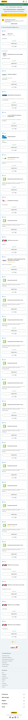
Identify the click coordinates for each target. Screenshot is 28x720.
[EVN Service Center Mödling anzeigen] (4, 605)
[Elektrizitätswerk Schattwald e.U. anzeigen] (4, 95)
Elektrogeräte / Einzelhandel (7, 661)
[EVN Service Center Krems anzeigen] (4, 565)
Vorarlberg (4, 683)
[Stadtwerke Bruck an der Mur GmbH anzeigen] (4, 54)
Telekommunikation (5, 664)
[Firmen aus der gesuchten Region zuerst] (1, 27)
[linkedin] (15, 717)
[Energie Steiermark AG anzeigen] (4, 220)
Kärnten (3, 686)
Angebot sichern (14, 23)
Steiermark (4, 676)
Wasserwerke (4, 662)
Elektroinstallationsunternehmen (8, 659)
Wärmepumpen (5, 666)
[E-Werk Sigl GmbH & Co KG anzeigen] (4, 158)
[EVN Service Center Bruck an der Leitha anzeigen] (4, 585)
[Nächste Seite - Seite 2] (18, 642)
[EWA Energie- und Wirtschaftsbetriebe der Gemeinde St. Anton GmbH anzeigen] (4, 260)
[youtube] (13, 717)
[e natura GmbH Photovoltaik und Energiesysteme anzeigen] (4, 116)
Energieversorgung (5, 655)
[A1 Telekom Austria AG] (14, 647)
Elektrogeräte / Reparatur (6, 657)
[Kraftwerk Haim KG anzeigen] (4, 136)
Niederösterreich (5, 678)
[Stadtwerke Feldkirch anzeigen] (4, 74)
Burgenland (4, 674)
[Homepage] (4, 1)
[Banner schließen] (26, 4)
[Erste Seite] (10, 642)
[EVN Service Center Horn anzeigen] (4, 240)
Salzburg (3, 679)
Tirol (3, 681)
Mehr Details (14, 43)
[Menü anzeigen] (26, 1)
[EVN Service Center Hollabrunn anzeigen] (4, 625)
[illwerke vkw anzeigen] (4, 34)
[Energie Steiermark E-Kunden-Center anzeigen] (4, 179)
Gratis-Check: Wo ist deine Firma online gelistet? (14, 4)
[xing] (18, 717)
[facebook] (10, 717)
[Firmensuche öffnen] (24, 1)
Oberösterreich (5, 685)
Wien (3, 672)
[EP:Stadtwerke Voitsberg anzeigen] (4, 200)
